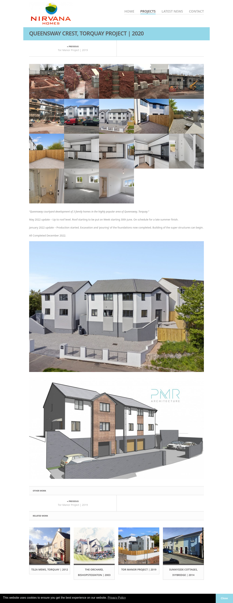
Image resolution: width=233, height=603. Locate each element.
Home (129, 11)
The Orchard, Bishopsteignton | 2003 (94, 572)
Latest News (172, 11)
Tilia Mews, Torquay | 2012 (49, 569)
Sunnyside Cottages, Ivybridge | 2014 (183, 572)
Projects (148, 11)
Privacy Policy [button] (117, 597)
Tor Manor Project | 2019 (73, 50)
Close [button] (224, 598)
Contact (196, 11)
